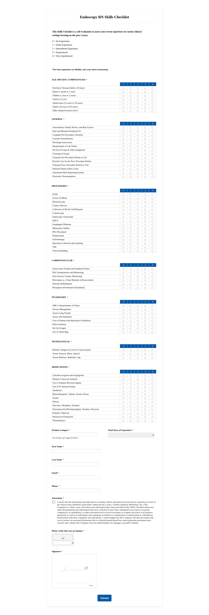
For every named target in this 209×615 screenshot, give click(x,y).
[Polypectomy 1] (130, 236)
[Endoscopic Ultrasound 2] (138, 217)
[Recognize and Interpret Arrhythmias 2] (138, 288)
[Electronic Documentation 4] (152, 177)
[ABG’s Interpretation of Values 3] (145, 306)
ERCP (55, 220)
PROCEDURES (60, 186)
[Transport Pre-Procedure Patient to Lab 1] (130, 158)
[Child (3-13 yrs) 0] (123, 100)
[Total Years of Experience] (131, 435)
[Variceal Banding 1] (130, 251)
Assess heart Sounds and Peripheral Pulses (71, 269)
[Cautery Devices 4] (152, 206)
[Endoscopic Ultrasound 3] (145, 217)
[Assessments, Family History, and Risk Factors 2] (138, 128)
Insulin (56, 398)
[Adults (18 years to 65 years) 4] (152, 107)
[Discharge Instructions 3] (145, 143)
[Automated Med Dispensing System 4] (152, 173)
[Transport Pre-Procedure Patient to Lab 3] (145, 158)
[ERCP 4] (152, 221)
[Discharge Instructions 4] (152, 143)
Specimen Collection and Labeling (68, 243)
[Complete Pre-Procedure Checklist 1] (130, 135)
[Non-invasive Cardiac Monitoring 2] (138, 277)
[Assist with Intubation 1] (130, 317)
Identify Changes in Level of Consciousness (72, 350)
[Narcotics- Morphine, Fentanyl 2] (138, 406)
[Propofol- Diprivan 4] (152, 413)
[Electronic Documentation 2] (138, 177)
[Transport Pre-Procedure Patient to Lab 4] (152, 158)
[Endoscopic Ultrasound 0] (123, 217)
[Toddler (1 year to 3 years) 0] (123, 96)
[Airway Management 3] (145, 310)
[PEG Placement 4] (152, 232)
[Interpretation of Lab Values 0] (123, 146)
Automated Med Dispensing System (68, 172)
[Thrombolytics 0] (123, 421)
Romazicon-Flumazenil (63, 417)
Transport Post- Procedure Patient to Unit (71, 165)
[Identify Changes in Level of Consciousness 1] (130, 350)
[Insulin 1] (130, 398)
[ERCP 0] (123, 221)
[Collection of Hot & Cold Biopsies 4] (152, 210)
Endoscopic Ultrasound (63, 217)
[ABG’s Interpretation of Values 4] (152, 306)
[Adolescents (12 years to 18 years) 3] (145, 103)
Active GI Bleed (60, 198)
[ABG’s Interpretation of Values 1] (130, 306)
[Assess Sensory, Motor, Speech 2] (138, 354)
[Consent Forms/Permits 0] (123, 139)
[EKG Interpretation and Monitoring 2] (138, 273)
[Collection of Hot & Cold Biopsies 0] (123, 210)
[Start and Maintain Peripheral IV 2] (138, 131)
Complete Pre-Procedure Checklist (68, 135)
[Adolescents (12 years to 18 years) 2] (138, 103)
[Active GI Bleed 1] (130, 198)
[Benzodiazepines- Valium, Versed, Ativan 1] (130, 394)
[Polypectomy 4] (152, 236)
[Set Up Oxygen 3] (145, 328)
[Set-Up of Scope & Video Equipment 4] (152, 150)
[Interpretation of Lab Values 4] (152, 146)
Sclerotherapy (59, 239)
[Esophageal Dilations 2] (138, 225)
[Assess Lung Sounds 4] (152, 313)
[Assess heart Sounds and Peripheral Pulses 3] (145, 269)
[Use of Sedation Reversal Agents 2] (138, 383)
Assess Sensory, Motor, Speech (66, 353)
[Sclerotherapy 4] (152, 240)
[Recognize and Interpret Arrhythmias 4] (152, 288)
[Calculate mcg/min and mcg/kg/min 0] (123, 376)
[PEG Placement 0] (123, 232)
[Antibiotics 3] (145, 391)
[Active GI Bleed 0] (123, 198)
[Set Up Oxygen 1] (130, 328)
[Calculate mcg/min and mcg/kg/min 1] (130, 376)
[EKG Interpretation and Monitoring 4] (152, 273)
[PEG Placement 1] (130, 232)
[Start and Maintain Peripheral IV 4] (152, 131)
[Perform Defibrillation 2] (138, 284)
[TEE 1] (130, 247)
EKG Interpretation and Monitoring (68, 272)
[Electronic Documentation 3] (145, 177)
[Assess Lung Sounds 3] (145, 313)
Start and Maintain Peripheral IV (67, 131)
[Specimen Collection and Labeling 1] (130, 243)
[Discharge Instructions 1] (130, 143)
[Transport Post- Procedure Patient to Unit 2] (138, 165)
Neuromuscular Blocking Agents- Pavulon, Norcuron (76, 409)
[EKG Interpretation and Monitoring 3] (145, 273)
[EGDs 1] (130, 195)
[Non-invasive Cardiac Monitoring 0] (123, 277)
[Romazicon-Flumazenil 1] (130, 417)
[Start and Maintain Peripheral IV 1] (130, 131)
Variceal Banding (60, 251)
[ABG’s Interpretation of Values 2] (138, 306)
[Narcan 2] (138, 402)
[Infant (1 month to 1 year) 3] (145, 92)
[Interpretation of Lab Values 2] (138, 146)
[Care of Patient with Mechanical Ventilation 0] (123, 321)
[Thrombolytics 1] (130, 421)
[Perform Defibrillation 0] (123, 284)
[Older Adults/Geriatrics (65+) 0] (123, 111)
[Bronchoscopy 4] (152, 202)
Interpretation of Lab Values (65, 146)
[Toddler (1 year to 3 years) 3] (145, 96)
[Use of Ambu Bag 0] (123, 332)
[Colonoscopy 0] (123, 213)
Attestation (58, 498)
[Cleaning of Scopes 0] (123, 154)
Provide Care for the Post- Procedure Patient (72, 161)
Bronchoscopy (59, 202)
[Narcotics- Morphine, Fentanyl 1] (130, 406)
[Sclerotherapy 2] (138, 240)
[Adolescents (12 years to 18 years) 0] (123, 103)
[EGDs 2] (138, 195)
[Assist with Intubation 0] (123, 317)
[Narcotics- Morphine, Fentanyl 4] (152, 406)
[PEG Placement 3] (145, 232)
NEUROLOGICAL (62, 341)
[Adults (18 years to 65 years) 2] (138, 107)
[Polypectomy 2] (138, 236)
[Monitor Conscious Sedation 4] (152, 379)
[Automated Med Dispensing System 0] (123, 173)
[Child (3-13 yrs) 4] (152, 100)
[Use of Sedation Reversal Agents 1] (130, 383)
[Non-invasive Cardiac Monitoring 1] (130, 277)
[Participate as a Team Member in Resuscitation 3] (145, 280)
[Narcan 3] (145, 402)
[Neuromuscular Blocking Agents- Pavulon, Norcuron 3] (145, 409)
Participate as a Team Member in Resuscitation (73, 280)
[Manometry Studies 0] (123, 228)
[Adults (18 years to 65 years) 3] (145, 107)
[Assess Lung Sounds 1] (130, 313)
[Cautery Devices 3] (145, 206)
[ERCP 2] (138, 221)
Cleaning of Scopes (61, 154)
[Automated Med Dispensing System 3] (145, 173)
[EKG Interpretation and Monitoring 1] (130, 273)
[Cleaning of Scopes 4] (152, 154)
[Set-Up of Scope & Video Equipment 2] (138, 150)
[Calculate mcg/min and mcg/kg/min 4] (152, 376)
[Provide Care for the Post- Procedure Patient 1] (130, 162)
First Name (58, 446)
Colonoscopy (58, 213)
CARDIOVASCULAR (63, 260)
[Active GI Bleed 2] (138, 198)
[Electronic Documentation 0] (123, 177)
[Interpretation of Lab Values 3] (145, 146)
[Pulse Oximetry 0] (123, 325)
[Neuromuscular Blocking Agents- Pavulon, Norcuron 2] (138, 409)
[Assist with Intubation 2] (138, 317)
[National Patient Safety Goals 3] (145, 169)
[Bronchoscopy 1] (130, 202)
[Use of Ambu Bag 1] (130, 332)
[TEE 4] (152, 247)
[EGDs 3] (145, 195)
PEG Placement (59, 232)
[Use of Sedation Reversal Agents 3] (145, 383)
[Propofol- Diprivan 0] (123, 413)
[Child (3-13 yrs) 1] (130, 100)
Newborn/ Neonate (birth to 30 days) (69, 88)
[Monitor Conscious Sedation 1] (130, 379)
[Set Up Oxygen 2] (138, 328)
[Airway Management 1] (130, 310)
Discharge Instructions (62, 142)
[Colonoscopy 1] (130, 213)
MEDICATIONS (60, 367)
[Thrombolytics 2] (138, 421)
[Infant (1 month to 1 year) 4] (152, 92)
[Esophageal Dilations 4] (152, 225)
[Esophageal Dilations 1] (130, 225)
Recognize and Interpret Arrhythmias (69, 287)
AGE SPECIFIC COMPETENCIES (69, 80)
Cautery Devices (60, 205)
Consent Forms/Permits (63, 138)
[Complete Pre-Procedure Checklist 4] (152, 135)
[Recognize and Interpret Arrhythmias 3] (145, 288)
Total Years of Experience (121, 430)
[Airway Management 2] (138, 310)
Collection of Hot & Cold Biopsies (68, 209)
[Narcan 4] (152, 402)
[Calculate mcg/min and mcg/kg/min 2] (138, 376)
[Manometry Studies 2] (138, 228)
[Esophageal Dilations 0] (123, 225)
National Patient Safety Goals (65, 169)
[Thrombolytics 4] (152, 421)
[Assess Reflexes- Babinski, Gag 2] (138, 358)
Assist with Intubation (62, 317)
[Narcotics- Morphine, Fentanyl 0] (123, 406)
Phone (56, 486)
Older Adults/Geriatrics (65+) (65, 110)
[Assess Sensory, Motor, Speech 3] (145, 354)
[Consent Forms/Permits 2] (138, 139)
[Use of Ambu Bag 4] (152, 332)
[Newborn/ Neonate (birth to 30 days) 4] (152, 88)
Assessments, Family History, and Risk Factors (73, 127)
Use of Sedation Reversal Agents (67, 383)
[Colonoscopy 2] (138, 213)
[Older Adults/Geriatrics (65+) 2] (138, 111)
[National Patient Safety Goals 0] (123, 169)
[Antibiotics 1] (130, 391)
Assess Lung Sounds (62, 313)
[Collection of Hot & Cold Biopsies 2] (138, 210)
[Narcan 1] (130, 402)
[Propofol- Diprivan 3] (145, 413)
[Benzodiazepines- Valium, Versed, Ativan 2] (138, 394)
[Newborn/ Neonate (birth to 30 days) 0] (123, 88)
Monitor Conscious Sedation (65, 379)
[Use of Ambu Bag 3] (145, 332)
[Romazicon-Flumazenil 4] (152, 417)
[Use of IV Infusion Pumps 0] (123, 387)
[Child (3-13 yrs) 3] (145, 100)
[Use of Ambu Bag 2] (138, 332)
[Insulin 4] (152, 398)
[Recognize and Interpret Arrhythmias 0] (123, 288)
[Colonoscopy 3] (145, 213)
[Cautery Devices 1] (130, 206)
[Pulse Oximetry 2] (138, 325)
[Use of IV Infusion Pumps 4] (152, 387)
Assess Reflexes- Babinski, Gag (66, 357)
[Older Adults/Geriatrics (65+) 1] (130, 111)
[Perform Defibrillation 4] (152, 284)
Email (55, 473)
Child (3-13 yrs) (60, 99)
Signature (57, 551)
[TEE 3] (145, 247)
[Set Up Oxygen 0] (123, 328)
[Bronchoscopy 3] (145, 202)
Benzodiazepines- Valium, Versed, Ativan (71, 394)
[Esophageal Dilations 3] (145, 225)
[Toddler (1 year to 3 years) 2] (138, 96)
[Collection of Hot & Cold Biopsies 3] (145, 210)
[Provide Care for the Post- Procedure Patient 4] (152, 162)
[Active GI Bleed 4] (152, 198)
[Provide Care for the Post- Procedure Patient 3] (145, 162)
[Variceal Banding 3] (145, 251)
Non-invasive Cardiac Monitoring (67, 276)
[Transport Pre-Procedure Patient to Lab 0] (123, 158)
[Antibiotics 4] (152, 391)
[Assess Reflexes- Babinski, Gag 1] (130, 358)
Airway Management (62, 309)
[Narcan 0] (123, 402)
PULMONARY (60, 297)
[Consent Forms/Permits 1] (130, 139)
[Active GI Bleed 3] (145, 198)
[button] (74, 568)
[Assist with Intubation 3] (145, 317)
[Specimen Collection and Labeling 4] (152, 243)
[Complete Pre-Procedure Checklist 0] (123, 135)
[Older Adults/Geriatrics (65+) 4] (152, 111)
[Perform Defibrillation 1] (130, 284)
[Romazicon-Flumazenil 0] (123, 417)
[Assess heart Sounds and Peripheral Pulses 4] (152, 269)
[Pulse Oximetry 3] (145, 325)
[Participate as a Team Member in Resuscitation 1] (130, 280)
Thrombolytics (59, 420)
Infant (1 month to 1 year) (64, 92)
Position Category (61, 430)
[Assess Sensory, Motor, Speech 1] (130, 354)
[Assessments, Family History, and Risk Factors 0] (123, 128)
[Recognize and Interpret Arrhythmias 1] (130, 288)
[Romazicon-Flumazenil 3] (145, 417)
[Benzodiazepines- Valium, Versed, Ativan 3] (145, 394)
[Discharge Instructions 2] (138, 143)
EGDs (55, 194)
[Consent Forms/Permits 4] (152, 139)
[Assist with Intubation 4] (152, 317)
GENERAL (58, 119)
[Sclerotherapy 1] (130, 240)
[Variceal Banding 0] (123, 251)
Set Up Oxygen (59, 328)
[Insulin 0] (123, 398)
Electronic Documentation (64, 176)
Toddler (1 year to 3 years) (64, 95)
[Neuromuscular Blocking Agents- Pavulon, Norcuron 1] (130, 409)
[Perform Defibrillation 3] (145, 284)
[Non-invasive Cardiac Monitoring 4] (152, 277)
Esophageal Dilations (62, 224)
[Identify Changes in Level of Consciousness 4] (152, 350)
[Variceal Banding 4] (152, 251)
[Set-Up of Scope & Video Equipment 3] (145, 150)
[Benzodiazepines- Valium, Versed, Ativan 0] (123, 394)
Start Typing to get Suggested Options (65, 438)
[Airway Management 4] (152, 310)
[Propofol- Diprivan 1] (130, 413)
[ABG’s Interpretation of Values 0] (123, 306)
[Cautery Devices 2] (138, 206)
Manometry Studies (61, 228)
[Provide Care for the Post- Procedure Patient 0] (123, 162)
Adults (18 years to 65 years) (65, 107)
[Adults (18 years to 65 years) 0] (123, 107)
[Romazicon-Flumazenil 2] (138, 417)
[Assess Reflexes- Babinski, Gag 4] (152, 358)
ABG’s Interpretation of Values (66, 305)
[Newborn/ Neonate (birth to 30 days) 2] (138, 88)
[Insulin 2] (138, 398)
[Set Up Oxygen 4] (152, 328)
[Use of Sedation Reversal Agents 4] (152, 383)
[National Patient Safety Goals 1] (130, 169)
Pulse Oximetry (59, 324)
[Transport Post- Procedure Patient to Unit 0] (123, 165)
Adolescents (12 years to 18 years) (68, 103)
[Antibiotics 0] (123, 391)
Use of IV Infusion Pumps (64, 386)
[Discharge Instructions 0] (123, 143)
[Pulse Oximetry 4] (152, 325)
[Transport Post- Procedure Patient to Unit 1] (130, 165)
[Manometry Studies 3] (145, 228)
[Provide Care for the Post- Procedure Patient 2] (138, 162)
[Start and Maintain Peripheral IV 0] (123, 131)
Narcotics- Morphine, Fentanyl (66, 405)
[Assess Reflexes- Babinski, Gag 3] (145, 358)
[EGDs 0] (123, 195)
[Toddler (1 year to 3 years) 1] (130, 96)
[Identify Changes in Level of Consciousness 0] (123, 350)
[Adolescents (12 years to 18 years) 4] (152, 103)
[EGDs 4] (152, 195)
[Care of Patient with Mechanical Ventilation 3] (145, 321)
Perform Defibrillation (62, 284)
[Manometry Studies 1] (130, 228)
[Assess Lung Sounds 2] (138, 313)
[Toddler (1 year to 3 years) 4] (152, 96)
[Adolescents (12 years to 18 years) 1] (130, 103)
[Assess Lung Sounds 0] (123, 313)
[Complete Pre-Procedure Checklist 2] (138, 135)
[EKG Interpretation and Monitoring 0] (123, 273)
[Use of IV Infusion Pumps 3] (145, 387)
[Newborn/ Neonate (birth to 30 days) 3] (145, 88)
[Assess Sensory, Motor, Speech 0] (123, 354)
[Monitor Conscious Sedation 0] (123, 379)
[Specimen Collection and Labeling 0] (123, 243)
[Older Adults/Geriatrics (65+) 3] (145, 111)
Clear (91, 586)
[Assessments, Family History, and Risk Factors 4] (152, 128)
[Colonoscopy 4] (152, 213)
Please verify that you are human (68, 531)
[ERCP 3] (145, 221)
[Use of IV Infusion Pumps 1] (130, 387)
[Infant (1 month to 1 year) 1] (130, 92)
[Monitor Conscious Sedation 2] (138, 379)
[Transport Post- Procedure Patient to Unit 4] (152, 165)
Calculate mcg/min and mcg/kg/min (68, 375)
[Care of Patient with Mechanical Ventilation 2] (138, 321)
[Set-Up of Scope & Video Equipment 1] (130, 150)
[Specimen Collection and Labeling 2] (138, 243)
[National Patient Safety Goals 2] (138, 169)
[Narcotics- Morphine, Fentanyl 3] (145, 406)
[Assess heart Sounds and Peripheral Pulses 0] (123, 269)
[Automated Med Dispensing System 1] (130, 173)
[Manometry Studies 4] (152, 228)
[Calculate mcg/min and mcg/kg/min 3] (145, 376)
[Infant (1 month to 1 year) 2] (138, 92)
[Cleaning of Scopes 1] (130, 154)
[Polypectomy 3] (145, 236)
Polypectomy (58, 235)
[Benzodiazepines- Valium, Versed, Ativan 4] (152, 394)
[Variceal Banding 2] (138, 251)
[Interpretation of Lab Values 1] (130, 146)
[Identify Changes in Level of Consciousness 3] (145, 350)
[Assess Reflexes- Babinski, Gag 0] (123, 358)
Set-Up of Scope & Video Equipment (69, 150)
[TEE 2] (138, 247)
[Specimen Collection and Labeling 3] (145, 243)
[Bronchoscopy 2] (138, 202)
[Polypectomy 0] (123, 236)
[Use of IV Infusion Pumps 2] (138, 387)
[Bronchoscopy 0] (123, 202)
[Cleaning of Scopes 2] (138, 154)
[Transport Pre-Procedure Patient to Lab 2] (138, 158)
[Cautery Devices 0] (123, 206)
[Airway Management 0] (123, 310)
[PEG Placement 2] (138, 232)
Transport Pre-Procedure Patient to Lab (70, 157)
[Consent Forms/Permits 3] (145, 139)
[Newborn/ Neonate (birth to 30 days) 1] (130, 88)
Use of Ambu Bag (60, 332)
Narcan (56, 401)
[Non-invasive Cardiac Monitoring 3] (145, 277)
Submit (104, 598)
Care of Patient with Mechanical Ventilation (72, 320)
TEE (55, 247)
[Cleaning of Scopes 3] (145, 154)
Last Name (58, 460)
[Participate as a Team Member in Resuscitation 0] (123, 280)
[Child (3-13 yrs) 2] (138, 100)
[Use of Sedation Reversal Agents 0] (123, 383)
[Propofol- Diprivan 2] (138, 413)
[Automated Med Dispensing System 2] (138, 173)
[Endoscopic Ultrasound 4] (152, 217)
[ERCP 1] (130, 221)
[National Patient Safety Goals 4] (152, 169)
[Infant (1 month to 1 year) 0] (123, 92)
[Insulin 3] (145, 398)
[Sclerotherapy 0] (123, 240)
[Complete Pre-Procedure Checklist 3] (145, 135)
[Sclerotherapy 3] (145, 240)
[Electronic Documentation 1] (130, 177)
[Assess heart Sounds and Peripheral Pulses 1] (130, 269)
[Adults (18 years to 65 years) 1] (130, 107)
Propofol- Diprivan (61, 413)
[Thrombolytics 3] (145, 421)
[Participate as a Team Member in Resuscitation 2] (138, 280)
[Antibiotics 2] (138, 391)
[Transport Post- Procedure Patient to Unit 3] (145, 165)
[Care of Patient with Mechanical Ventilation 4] (152, 321)
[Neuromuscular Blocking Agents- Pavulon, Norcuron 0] (123, 409)
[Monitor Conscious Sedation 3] (145, 379)
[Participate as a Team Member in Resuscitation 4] (152, 280)
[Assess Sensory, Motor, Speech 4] (152, 354)
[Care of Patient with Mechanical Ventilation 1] (130, 321)
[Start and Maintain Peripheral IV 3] (145, 131)
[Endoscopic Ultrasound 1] (130, 217)
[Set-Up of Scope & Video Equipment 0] (123, 150)
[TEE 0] (123, 247)
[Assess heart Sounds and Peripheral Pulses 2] (138, 269)
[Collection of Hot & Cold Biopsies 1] (130, 210)
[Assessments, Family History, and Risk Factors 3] (145, 128)
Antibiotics (57, 390)
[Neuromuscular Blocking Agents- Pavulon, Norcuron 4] (152, 409)
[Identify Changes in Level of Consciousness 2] (138, 350)
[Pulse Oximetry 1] (130, 325)
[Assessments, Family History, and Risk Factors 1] (130, 128)
